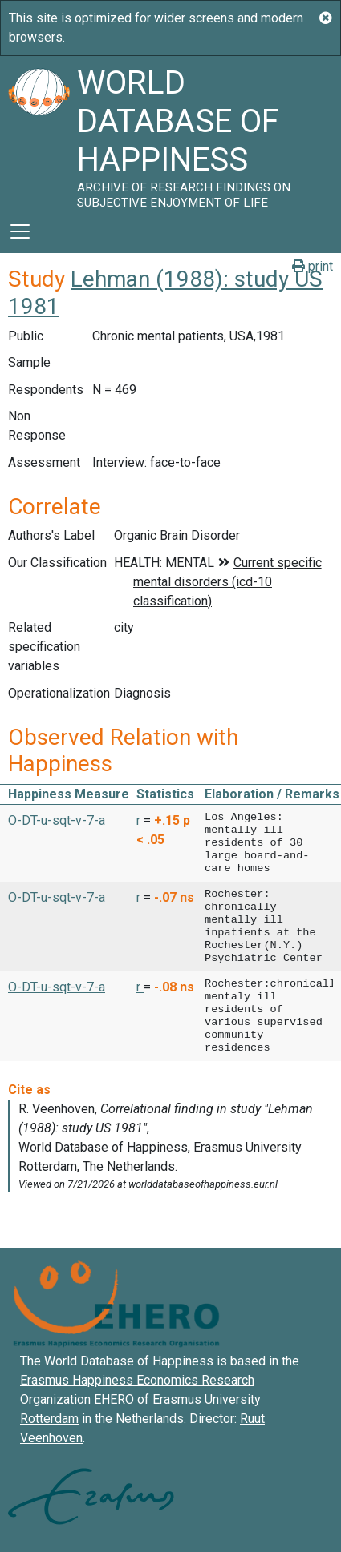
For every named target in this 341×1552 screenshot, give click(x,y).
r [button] (140, 820)
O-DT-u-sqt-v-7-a (56, 820)
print (312, 266)
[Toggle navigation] (20, 231)
